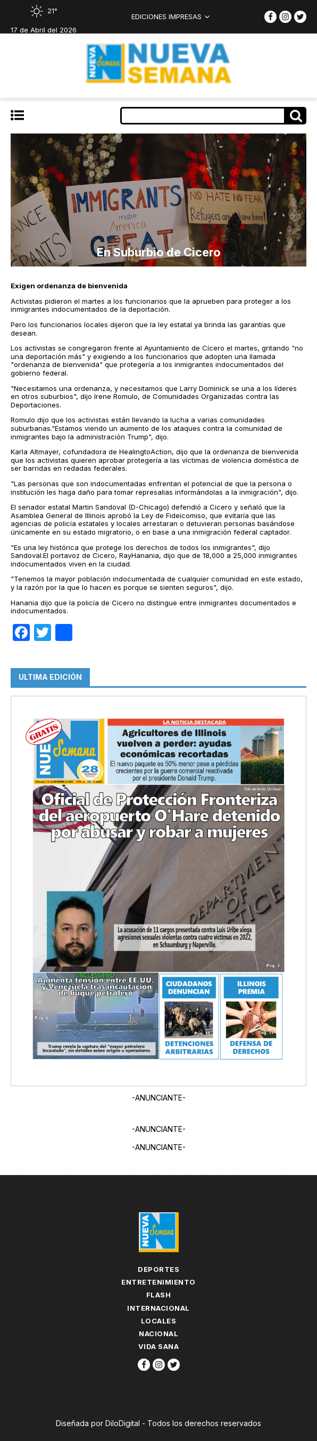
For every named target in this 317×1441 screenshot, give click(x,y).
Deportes (158, 1269)
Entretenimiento (158, 1282)
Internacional (158, 1308)
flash (158, 1294)
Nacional (158, 1333)
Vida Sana (158, 1346)
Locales (159, 1321)
